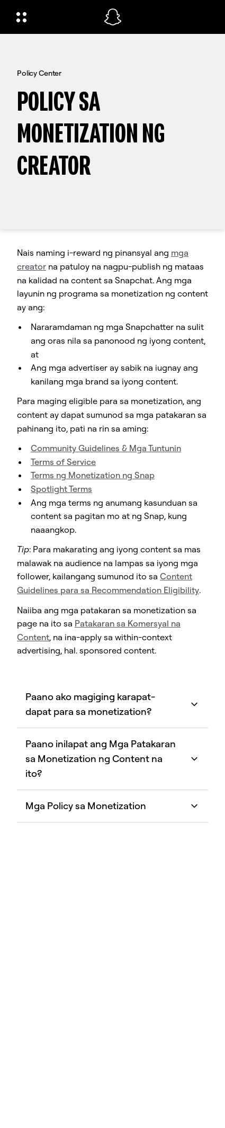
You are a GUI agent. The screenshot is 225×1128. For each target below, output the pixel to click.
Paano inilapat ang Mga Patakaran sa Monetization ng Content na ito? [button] (112, 759)
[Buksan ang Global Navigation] (53, 16)
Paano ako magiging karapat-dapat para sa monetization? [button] (112, 704)
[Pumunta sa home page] (112, 16)
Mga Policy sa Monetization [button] (112, 806)
